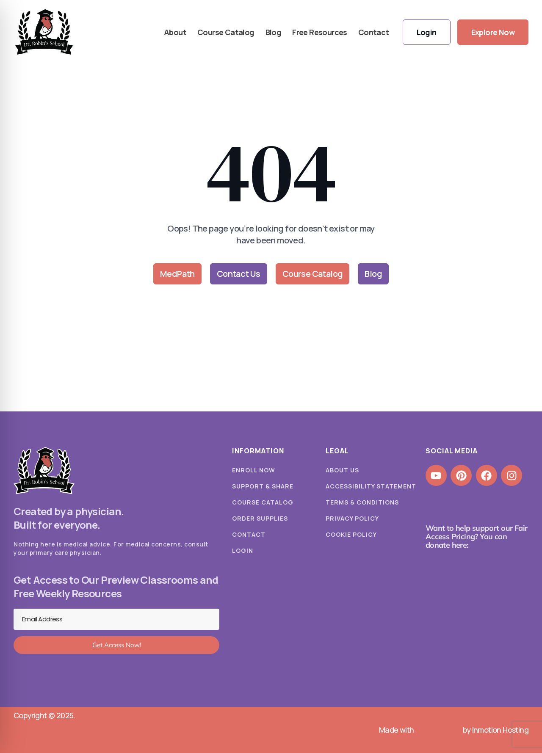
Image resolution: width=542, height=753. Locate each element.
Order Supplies (260, 518)
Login (242, 550)
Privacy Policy (352, 518)
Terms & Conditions (362, 502)
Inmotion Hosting (500, 730)
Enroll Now (253, 470)
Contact (373, 32)
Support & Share (262, 486)
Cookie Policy (351, 534)
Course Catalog (225, 32)
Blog (273, 32)
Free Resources (319, 32)
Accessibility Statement (371, 486)
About (175, 32)
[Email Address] (116, 619)
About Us (342, 470)
